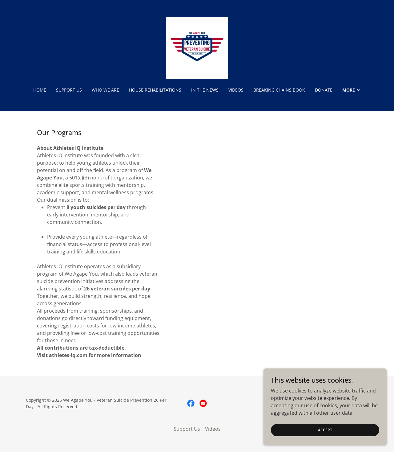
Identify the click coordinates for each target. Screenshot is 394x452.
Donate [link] (323, 90)
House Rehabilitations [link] (155, 90)
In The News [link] (205, 90)
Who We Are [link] (105, 90)
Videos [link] (235, 90)
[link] (197, 47)
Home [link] (39, 90)
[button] (351, 90)
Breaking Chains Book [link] (279, 90)
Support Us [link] (69, 90)
